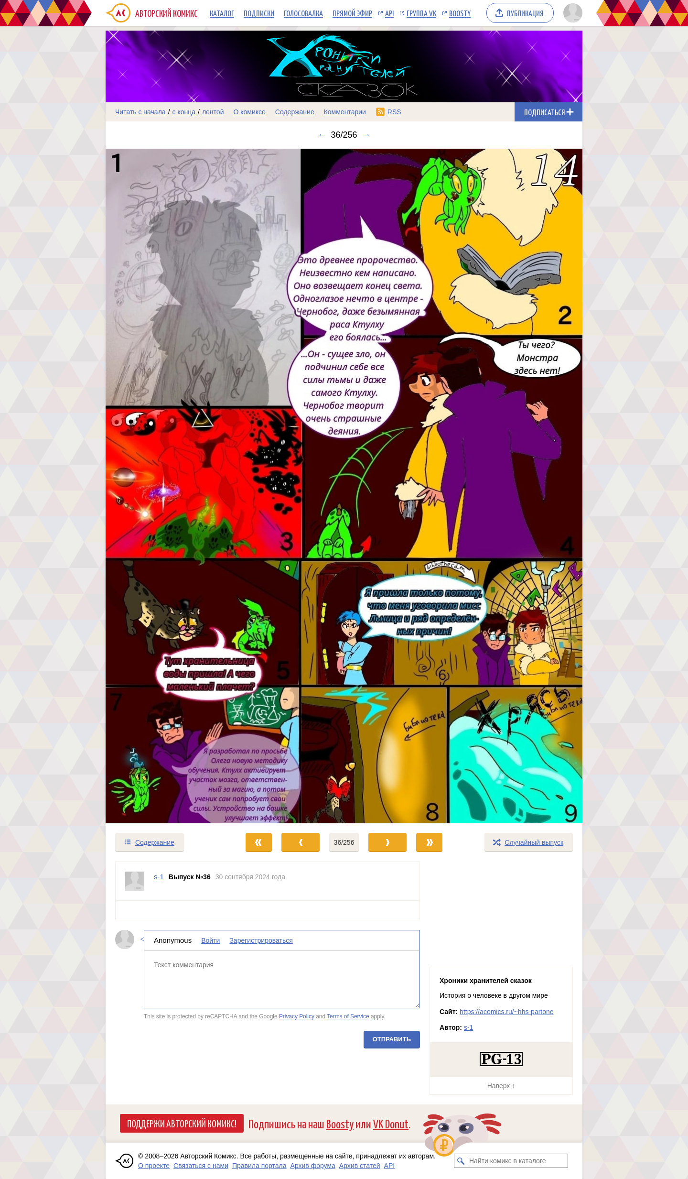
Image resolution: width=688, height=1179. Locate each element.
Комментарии (345, 112)
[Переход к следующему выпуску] (344, 486)
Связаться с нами (200, 1165)
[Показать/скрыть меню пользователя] (571, 13)
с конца (184, 112)
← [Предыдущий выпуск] (321, 135)
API (389, 13)
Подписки (259, 13)
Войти (210, 940)
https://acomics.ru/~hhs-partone (507, 1011)
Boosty (460, 13)
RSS (394, 112)
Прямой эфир (352, 13)
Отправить (392, 1039)
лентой (213, 112)
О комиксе (249, 112)
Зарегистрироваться (260, 940)
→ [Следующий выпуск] (366, 135)
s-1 (468, 1027)
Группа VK (421, 13)
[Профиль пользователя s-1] (134, 881)
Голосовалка (303, 13)
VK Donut (390, 1123)
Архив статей (359, 1165)
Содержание (294, 112)
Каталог (222, 13)
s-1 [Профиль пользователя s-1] (159, 877)
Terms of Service (348, 1016)
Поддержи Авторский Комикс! (181, 1123)
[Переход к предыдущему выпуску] (165, 486)
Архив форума (312, 1165)
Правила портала (259, 1165)
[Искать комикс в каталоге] (461, 1161)
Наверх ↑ (501, 1086)
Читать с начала (140, 112)
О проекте (154, 1165)
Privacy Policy (296, 1016)
